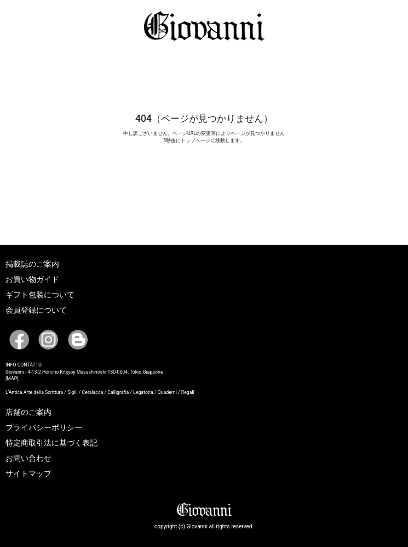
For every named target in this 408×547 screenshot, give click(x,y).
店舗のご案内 (28, 412)
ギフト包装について (39, 294)
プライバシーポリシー (43, 427)
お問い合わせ (28, 458)
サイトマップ (28, 473)
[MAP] (12, 378)
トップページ (195, 140)
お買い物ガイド (32, 279)
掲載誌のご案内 (32, 264)
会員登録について (36, 310)
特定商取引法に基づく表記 (51, 442)
